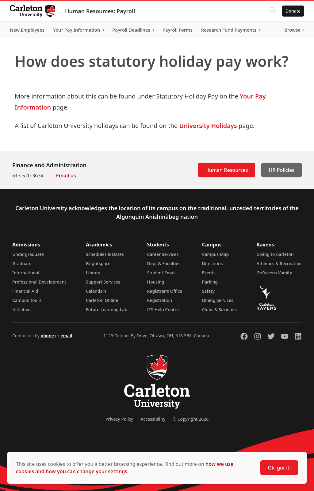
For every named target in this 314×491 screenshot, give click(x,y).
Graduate (22, 263)
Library (93, 273)
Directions (212, 263)
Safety (208, 291)
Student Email (161, 273)
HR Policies (281, 170)
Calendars (96, 291)
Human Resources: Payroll (100, 11)
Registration (159, 300)
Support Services (103, 282)
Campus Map (215, 254)
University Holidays (208, 126)
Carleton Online (102, 300)
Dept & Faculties (164, 263)
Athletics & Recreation (279, 263)
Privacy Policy (119, 419)
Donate (293, 11)
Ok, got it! (279, 467)
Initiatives (22, 309)
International (25, 273)
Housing (155, 282)
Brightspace (98, 263)
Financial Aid (25, 291)
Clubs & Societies (219, 309)
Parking (210, 282)
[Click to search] (273, 11)
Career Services (163, 254)
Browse (292, 30)
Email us (66, 175)
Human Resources (226, 170)
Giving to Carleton (275, 254)
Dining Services (217, 300)
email (66, 335)
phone (47, 335)
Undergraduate (28, 254)
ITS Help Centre (163, 309)
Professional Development (39, 282)
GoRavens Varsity (274, 273)
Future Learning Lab (106, 309)
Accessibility (152, 419)
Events (209, 273)
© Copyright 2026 (191, 419)
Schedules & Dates (105, 254)
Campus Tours (26, 300)
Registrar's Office (164, 291)
